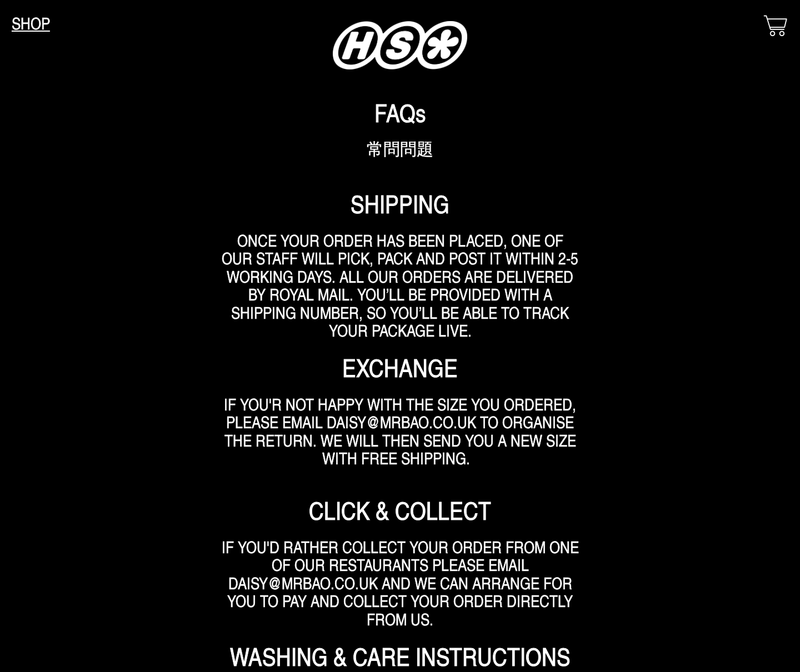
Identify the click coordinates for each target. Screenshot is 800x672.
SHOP (31, 23)
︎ (775, 26)
